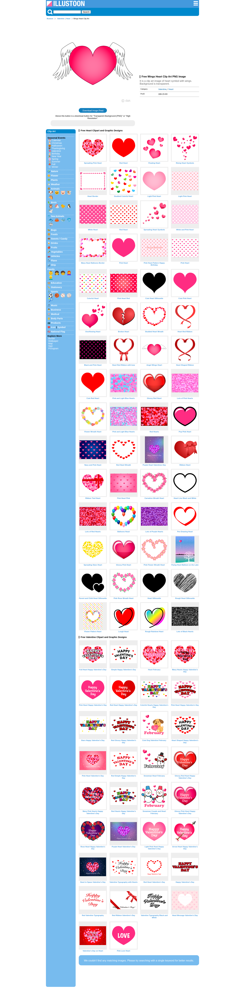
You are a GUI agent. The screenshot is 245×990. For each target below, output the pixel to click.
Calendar (56, 140)
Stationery (56, 287)
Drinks (54, 243)
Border (51, 338)
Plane (54, 260)
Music (54, 305)
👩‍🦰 (69, 273)
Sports (54, 291)
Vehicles (55, 256)
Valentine (60, 19)
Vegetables (57, 252)
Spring (55, 159)
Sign (50, 346)
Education (56, 283)
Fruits (54, 247)
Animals (55, 189)
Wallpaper (53, 341)
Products (56, 323)
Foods (54, 234)
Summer (56, 161)
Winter (55, 167)
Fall (53, 164)
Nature (54, 171)
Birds (54, 202)
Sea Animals (57, 216)
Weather (55, 184)
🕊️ (50, 211)
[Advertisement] (169, 48)
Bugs (54, 230)
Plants (54, 180)
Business (56, 310)
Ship (53, 265)
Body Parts (57, 318)
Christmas (57, 143)
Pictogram (53, 348)
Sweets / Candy (59, 238)
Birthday (56, 153)
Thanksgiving (58, 148)
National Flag (58, 331)
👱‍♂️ (50, 277)
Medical (55, 314)
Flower (54, 175)
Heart (68, 19)
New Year (56, 156)
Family (51, 269)
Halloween (57, 145)
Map (50, 343)
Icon (53, 327)
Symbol (62, 327)
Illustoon (50, 19)
